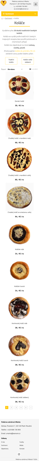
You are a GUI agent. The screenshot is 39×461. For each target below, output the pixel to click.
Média (21, 445)
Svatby (22, 442)
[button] (35, 4)
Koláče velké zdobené (27, 61)
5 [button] (25, 407)
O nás (3, 442)
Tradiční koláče (11, 61)
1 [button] (6, 407)
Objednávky (4, 448)
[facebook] (19, 454)
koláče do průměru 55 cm (25, 51)
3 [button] (16, 407)
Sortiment (4, 445)
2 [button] (11, 407)
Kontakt (22, 448)
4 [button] (21, 407)
